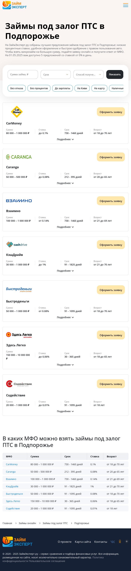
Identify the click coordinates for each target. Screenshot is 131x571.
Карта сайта (83, 542)
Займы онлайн (27, 523)
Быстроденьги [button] (14, 493)
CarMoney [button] (12, 464)
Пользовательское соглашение (46, 561)
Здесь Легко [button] (13, 501)
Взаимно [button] (11, 479)
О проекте (64, 542)
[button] (65, 139)
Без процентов (39, 88)
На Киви (82, 88)
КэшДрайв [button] (12, 486)
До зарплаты (62, 88)
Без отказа (16, 88)
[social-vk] (113, 542)
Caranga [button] (11, 471)
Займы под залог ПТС (55, 523)
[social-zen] (126, 542)
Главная (7, 523)
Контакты (100, 542)
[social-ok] (120, 542)
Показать (115, 74)
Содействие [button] (13, 508)
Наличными (119, 88)
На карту (99, 88)
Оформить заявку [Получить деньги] (111, 112)
